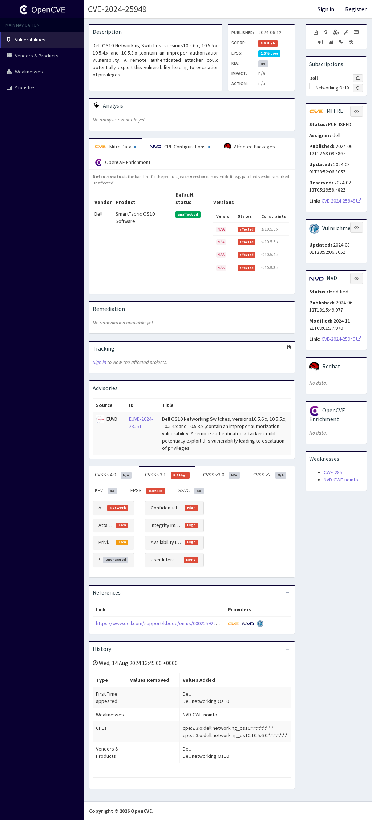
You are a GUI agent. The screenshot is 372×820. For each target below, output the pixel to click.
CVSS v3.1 (167, 475)
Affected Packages (249, 146)
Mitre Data (115, 146)
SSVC (191, 490)
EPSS (147, 490)
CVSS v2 (269, 475)
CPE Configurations (180, 146)
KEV (106, 490)
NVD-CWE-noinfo (341, 479)
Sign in (326, 9)
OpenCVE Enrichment (122, 162)
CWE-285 (333, 472)
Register (356, 9)
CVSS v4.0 (113, 475)
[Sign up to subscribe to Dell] (358, 78)
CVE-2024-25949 (117, 9)
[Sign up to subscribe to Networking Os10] (358, 88)
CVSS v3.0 (221, 475)
